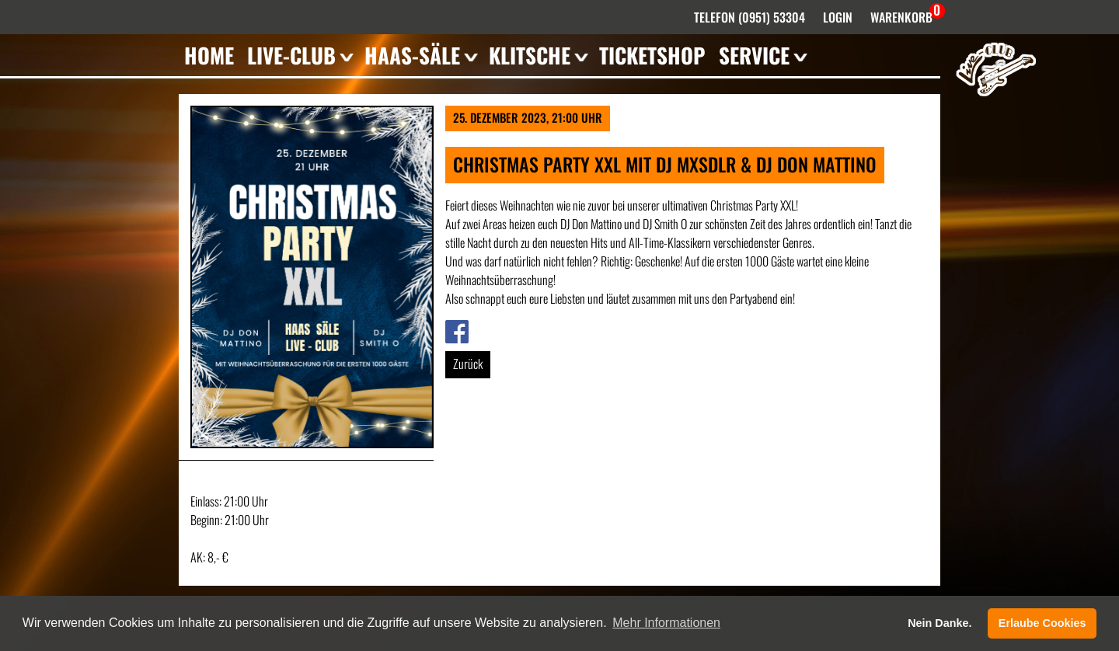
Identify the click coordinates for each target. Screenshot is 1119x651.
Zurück (468, 363)
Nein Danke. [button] (939, 623)
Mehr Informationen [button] (666, 622)
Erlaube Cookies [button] (1042, 623)
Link (453, 329)
